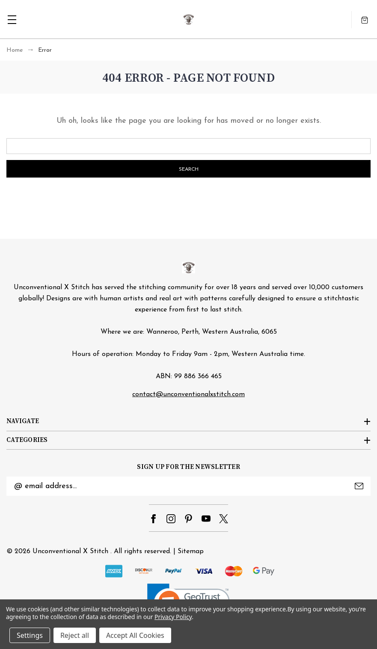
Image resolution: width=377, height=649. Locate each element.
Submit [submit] (359, 486)
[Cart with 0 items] (364, 19)
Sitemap (191, 551)
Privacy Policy (173, 617)
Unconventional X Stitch (70, 551)
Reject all (74, 635)
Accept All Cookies (135, 635)
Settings (30, 635)
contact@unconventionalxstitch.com (188, 394)
